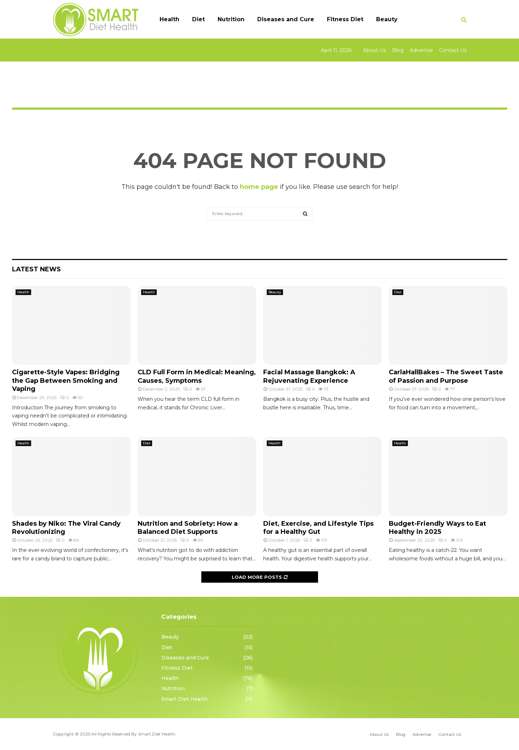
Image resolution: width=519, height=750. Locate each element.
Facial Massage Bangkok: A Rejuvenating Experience (309, 376)
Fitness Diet (345, 19)
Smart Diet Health (184, 699)
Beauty (387, 19)
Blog (398, 50)
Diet (198, 19)
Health (169, 19)
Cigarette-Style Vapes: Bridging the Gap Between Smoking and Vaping (66, 380)
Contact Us (453, 50)
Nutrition (231, 19)
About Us (374, 50)
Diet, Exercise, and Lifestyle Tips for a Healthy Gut (318, 528)
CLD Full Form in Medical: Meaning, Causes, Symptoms (197, 376)
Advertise (421, 50)
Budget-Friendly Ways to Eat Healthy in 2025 (437, 528)
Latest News (36, 269)
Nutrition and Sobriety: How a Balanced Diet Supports (188, 528)
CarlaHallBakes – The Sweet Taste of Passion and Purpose (446, 376)
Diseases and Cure (285, 19)
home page (259, 187)
